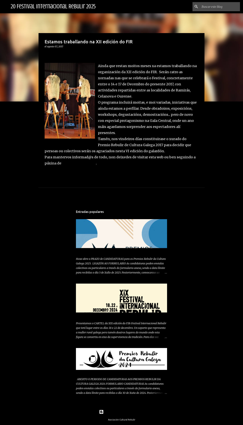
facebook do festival (79, 163)
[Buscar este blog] (220, 6)
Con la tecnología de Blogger (121, 412)
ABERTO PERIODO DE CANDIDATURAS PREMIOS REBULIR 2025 (115, 251)
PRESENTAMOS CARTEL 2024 (94, 315)
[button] (47, 54)
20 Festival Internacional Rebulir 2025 (53, 6)
